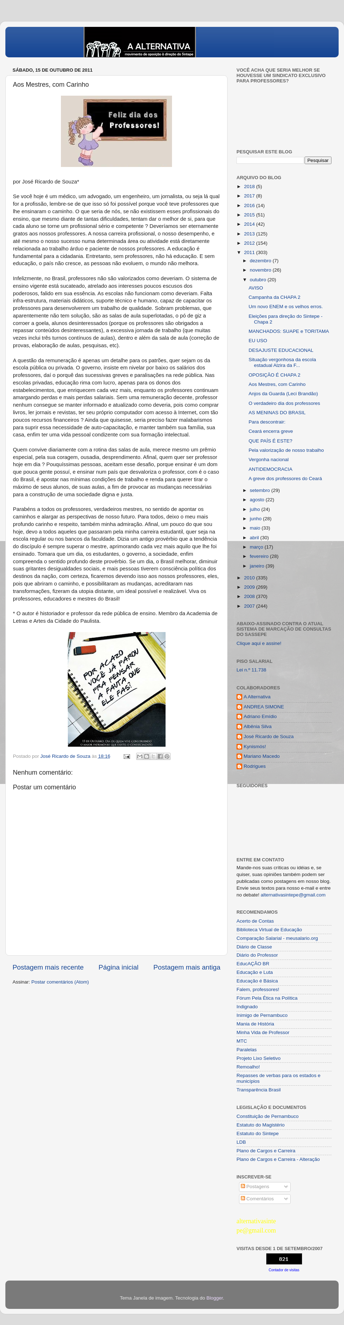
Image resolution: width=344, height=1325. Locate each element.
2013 (250, 233)
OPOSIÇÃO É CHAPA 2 (275, 375)
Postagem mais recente (48, 967)
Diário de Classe (254, 946)
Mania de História (255, 1024)
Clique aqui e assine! (258, 643)
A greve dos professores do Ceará (285, 478)
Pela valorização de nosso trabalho (286, 450)
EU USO (258, 340)
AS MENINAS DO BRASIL (277, 412)
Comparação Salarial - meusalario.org (277, 938)
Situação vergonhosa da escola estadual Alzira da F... (282, 362)
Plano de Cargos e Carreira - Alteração (278, 1159)
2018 (250, 186)
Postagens (255, 1186)
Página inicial (118, 967)
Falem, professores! (257, 989)
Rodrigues (255, 766)
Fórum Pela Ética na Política (266, 998)
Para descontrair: (267, 422)
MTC (241, 1041)
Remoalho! (248, 1067)
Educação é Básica (257, 981)
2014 (250, 224)
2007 (250, 606)
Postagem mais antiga (186, 967)
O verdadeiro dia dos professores (284, 403)
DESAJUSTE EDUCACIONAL (281, 350)
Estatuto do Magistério (260, 1125)
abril (255, 537)
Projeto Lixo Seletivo (258, 1058)
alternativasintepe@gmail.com (293, 895)
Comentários (257, 1198)
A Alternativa (257, 696)
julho (255, 509)
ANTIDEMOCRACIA (270, 469)
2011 (250, 252)
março (257, 547)
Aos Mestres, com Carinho (277, 384)
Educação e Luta (254, 972)
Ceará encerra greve (271, 431)
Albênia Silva (258, 726)
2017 (250, 195)
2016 (250, 205)
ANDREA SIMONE (264, 706)
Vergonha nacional (269, 459)
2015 (250, 214)
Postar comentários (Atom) (60, 982)
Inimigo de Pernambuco (262, 1015)
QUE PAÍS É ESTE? (270, 441)
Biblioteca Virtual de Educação (269, 929)
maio (256, 528)
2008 (250, 596)
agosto (258, 499)
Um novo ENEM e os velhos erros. (286, 306)
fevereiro (260, 556)
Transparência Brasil (258, 1089)
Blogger (214, 1298)
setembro (260, 490)
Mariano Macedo (262, 756)
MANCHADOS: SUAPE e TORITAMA (289, 331)
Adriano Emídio (260, 716)
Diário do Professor (257, 955)
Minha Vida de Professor (263, 1032)
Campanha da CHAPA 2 (275, 297)
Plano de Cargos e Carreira (265, 1150)
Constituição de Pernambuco (267, 1116)
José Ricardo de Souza (269, 736)
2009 (250, 587)
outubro (259, 279)
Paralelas (246, 1049)
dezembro (261, 260)
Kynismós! (255, 746)
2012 (250, 243)
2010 (250, 577)
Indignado (247, 1006)
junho (256, 518)
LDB (241, 1142)
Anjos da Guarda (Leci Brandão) (283, 393)
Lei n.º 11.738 (251, 670)
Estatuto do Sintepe (257, 1133)
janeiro (258, 566)
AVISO (256, 288)
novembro (261, 270)
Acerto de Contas (255, 921)
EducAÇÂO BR (252, 963)
